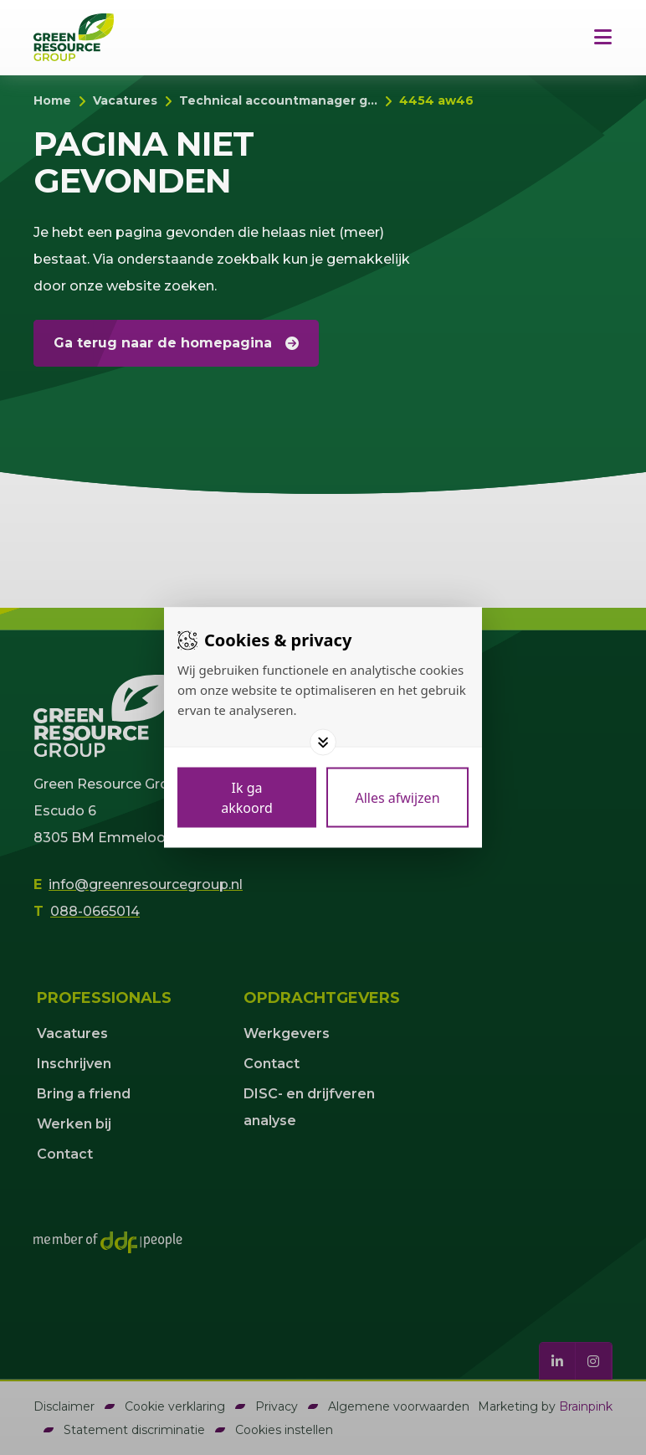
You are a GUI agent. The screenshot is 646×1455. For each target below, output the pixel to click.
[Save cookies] (246, 798)
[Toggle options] (323, 742)
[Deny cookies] (397, 798)
